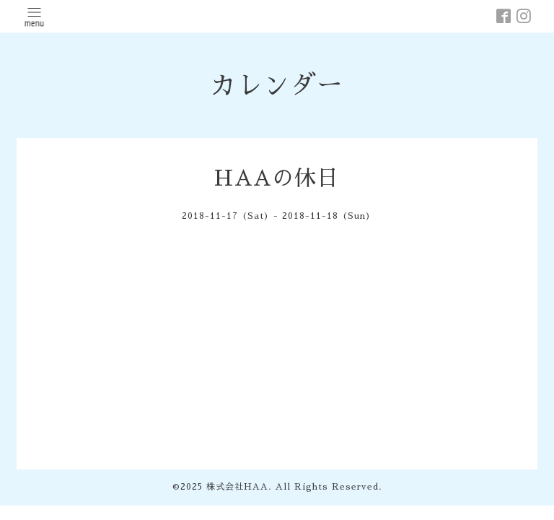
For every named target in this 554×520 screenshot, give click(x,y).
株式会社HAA (237, 486)
